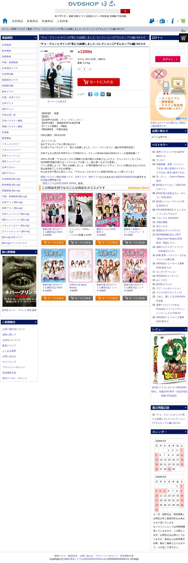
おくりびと (162, 280)
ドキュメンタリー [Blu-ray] (15, 225)
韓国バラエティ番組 (22, 29)
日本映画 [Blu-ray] (11, 179)
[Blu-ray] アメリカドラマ (14, 243)
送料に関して (9, 334)
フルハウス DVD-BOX (167, 218)
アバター (160, 160)
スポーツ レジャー (11, 150)
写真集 (5, 132)
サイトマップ (9, 362)
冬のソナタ (162, 226)
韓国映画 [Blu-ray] (11, 190)
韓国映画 (6, 56)
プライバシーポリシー (13, 367)
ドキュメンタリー (11, 144)
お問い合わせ (9, 356)
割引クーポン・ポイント (14, 378)
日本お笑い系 (9, 115)
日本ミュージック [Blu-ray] (15, 214)
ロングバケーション (166, 272)
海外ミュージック (11, 161)
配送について (9, 345)
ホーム (5, 29)
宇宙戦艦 (121, 16)
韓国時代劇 (7, 85)
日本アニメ (7, 103)
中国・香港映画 (10, 62)
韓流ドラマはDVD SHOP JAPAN (59, 183)
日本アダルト (9, 167)
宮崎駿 (113, 16)
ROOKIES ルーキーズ (167, 276)
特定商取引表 (9, 372)
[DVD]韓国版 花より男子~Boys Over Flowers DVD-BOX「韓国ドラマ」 (169, 238)
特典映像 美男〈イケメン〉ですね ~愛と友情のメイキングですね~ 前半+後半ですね (171, 168)
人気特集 (62, 21)
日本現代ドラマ (10, 68)
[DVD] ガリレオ (164, 284)
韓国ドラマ (79, 16)
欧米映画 (6, 50)
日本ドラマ (80, 177)
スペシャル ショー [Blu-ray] (16, 231)
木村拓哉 (104, 16)
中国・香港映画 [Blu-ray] (14, 196)
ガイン (79, 119)
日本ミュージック (11, 155)
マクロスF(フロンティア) (169, 292)
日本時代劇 (7, 74)
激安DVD (120, 177)
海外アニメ (7, 109)
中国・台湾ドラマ (11, 97)
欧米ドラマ (7, 91)
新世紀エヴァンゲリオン (168, 230)
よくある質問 (9, 351)
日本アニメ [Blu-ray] (12, 202)
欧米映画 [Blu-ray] (11, 184)
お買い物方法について (13, 329)
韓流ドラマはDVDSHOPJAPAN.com (88, 559)
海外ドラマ (94, 177)
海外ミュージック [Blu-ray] (15, 219)
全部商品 (17, 21)
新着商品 (32, 21)
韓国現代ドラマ (10, 80)
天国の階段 (162, 222)
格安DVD (130, 177)
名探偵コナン (92, 16)
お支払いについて (11, 340)
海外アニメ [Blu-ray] (12, 208)
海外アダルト (9, 173)
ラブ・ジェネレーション (168, 288)
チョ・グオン (68, 119)
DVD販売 (45, 180)
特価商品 (47, 21)
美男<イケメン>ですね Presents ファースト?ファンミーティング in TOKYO (170, 309)
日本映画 (6, 45)
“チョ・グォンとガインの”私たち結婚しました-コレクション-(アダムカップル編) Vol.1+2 (79, 29)
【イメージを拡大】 (57, 101)
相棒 (71, 16)
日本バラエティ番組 (12, 120)
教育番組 (6, 138)
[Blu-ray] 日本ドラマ (12, 237)
